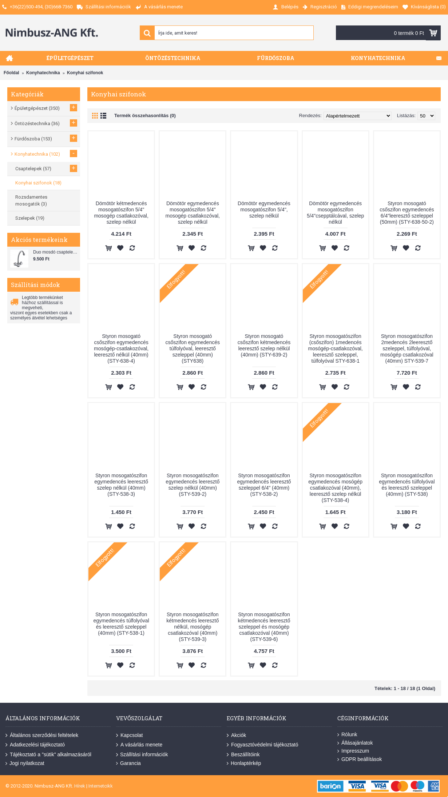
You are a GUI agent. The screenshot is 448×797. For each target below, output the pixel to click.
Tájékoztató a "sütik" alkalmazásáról (48, 755)
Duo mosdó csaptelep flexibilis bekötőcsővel (55, 252)
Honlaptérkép (244, 763)
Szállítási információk (142, 755)
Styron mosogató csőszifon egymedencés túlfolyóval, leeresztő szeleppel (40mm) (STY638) (193, 348)
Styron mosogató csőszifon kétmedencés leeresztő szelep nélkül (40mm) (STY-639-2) (264, 345)
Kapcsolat (129, 735)
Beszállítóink (243, 755)
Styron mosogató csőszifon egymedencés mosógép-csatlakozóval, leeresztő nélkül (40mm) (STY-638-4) (121, 348)
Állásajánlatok (355, 743)
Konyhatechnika (43, 72)
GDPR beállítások (359, 759)
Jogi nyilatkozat (24, 763)
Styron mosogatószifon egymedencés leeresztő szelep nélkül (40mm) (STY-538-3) (121, 485)
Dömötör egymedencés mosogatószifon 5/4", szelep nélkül (264, 209)
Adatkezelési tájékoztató (35, 745)
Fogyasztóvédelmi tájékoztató (262, 745)
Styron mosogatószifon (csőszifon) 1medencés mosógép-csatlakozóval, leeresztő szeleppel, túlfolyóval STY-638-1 (335, 348)
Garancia (128, 763)
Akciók (236, 735)
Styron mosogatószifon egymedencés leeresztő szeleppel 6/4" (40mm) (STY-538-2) (264, 485)
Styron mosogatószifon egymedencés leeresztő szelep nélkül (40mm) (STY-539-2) (192, 485)
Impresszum (353, 751)
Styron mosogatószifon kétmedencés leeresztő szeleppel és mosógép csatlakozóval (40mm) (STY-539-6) (264, 626)
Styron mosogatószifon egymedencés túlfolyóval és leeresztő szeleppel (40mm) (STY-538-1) (121, 623)
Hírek (79, 786)
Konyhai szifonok (85, 72)
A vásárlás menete (139, 745)
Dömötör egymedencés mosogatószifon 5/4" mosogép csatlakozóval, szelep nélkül (193, 212)
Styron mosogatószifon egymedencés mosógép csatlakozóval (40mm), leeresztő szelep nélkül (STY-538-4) (335, 488)
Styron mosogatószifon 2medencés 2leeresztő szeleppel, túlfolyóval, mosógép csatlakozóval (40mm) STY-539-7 (406, 348)
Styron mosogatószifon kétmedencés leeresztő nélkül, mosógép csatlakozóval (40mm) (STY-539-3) (192, 626)
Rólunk (347, 735)
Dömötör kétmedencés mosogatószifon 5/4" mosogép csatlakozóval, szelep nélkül (121, 212)
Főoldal (11, 72)
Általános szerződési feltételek (41, 735)
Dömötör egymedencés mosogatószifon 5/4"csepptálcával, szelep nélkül (335, 212)
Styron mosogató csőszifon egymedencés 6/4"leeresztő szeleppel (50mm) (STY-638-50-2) (407, 212)
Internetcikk (100, 786)
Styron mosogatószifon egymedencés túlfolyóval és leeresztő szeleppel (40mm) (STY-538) (407, 485)
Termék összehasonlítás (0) (145, 115)
